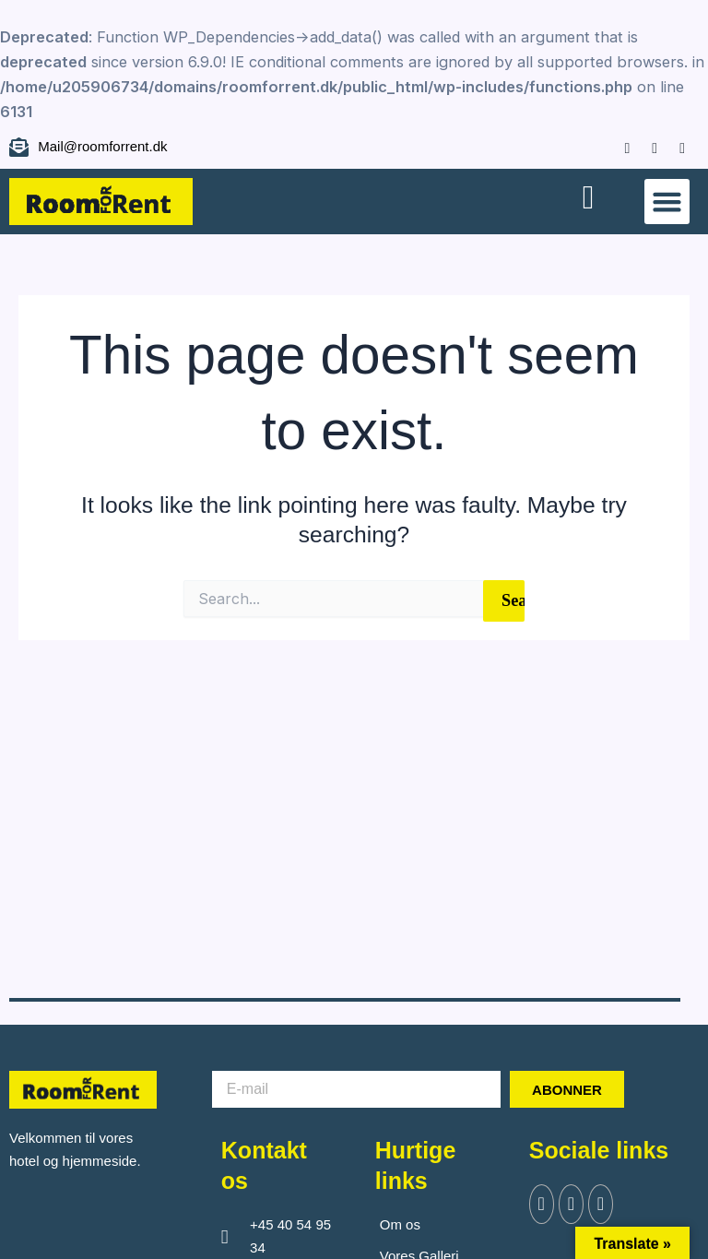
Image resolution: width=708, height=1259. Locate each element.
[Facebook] (618, 147)
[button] (667, 202)
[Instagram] (645, 147)
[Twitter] (573, 1205)
